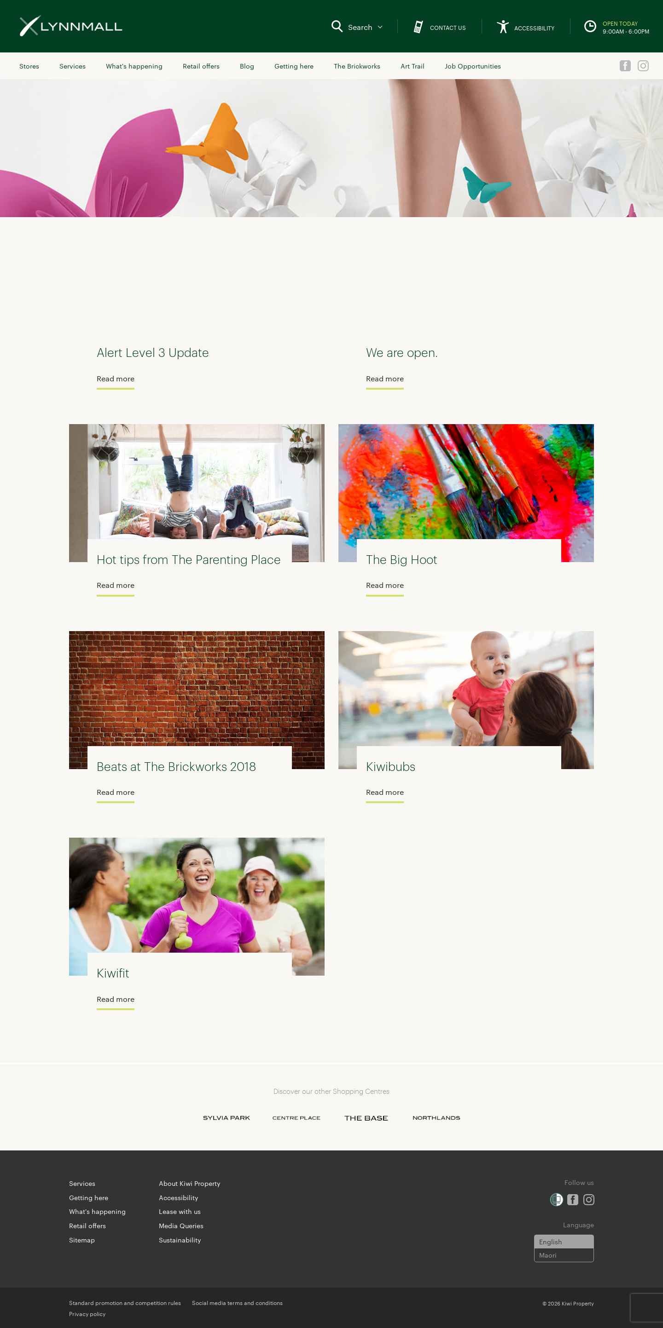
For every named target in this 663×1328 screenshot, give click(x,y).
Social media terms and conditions (237, 1302)
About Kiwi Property (190, 1183)
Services (72, 65)
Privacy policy (87, 1313)
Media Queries (181, 1225)
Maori (548, 1254)
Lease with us (180, 1211)
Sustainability (180, 1239)
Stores (29, 65)
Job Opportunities (473, 65)
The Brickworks (357, 65)
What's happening (134, 65)
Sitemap (82, 1239)
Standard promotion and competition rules (125, 1302)
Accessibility (178, 1197)
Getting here (294, 65)
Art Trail (413, 65)
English (550, 1241)
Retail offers (201, 65)
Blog (247, 65)
